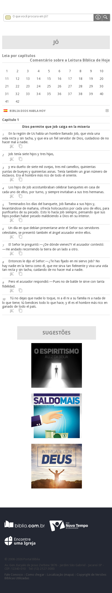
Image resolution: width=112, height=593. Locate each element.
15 (49, 79)
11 (7, 79)
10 (101, 71)
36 (59, 94)
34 (38, 94)
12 (17, 79)
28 (80, 86)
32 (17, 94)
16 (59, 79)
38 (80, 94)
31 (7, 94)
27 (70, 86)
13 (28, 79)
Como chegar (35, 574)
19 (91, 79)
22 (17, 86)
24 (38, 86)
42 (17, 101)
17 (70, 79)
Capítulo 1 (10, 120)
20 (101, 79)
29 (91, 86)
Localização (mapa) (60, 574)
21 (7, 86)
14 (38, 79)
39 (91, 94)
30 (101, 86)
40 (101, 94)
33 (28, 94)
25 (49, 86)
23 (28, 86)
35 (49, 94)
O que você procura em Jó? (30, 16)
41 (7, 101)
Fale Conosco (14, 574)
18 (80, 79)
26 (59, 86)
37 (70, 94)
